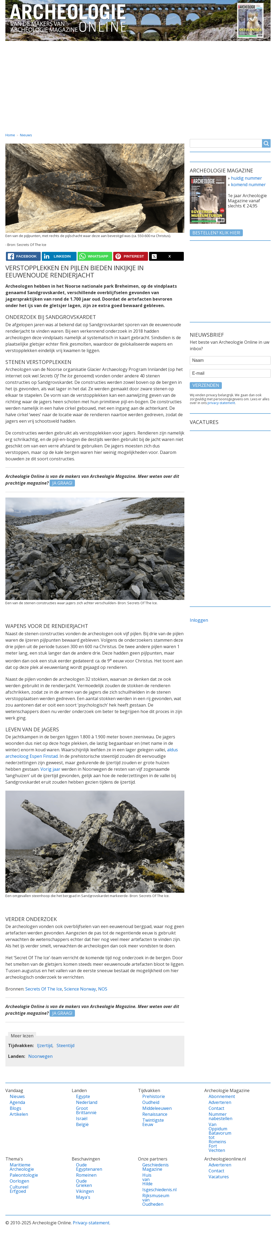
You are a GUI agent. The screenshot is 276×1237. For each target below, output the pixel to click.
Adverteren (216, 1102)
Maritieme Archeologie (17, 1167)
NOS (102, 989)
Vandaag (48, 46)
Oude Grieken (84, 1183)
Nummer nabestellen (216, 1116)
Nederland (84, 1102)
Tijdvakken (148, 46)
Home (17, 46)
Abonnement (216, 1096)
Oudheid (150, 1102)
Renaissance (150, 1114)
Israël (81, 1118)
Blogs (15, 1108)
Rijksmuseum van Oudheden (150, 1200)
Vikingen (84, 1191)
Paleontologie (17, 1175)
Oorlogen (17, 1181)
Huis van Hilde (147, 1179)
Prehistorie (150, 1096)
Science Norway (80, 989)
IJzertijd (44, 1045)
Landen (81, 46)
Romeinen (84, 1175)
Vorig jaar (50, 769)
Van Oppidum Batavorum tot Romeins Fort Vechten (216, 1137)
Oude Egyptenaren (84, 1167)
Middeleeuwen (150, 1108)
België (82, 1124)
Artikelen (17, 1114)
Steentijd (65, 1045)
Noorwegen (40, 1056)
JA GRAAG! (62, 483)
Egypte (83, 1096)
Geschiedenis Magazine (150, 1167)
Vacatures (255, 46)
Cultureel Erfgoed (17, 1189)
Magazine (186, 46)
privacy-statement (221, 403)
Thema (113, 46)
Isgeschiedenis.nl (150, 1189)
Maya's (83, 1197)
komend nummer (248, 184)
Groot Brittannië (84, 1110)
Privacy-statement (91, 1223)
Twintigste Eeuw (150, 1122)
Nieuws (26, 135)
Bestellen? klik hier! (216, 233)
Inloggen (199, 620)
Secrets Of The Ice (43, 989)
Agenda (17, 1102)
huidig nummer (246, 178)
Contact (220, 46)
